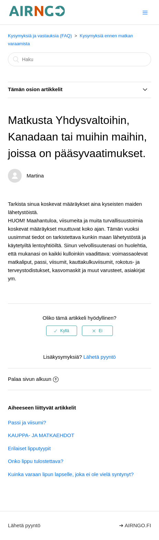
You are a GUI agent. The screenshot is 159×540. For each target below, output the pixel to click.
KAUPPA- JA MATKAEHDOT (41, 435)
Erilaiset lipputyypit (29, 448)
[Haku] (79, 59)
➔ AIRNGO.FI (135, 525)
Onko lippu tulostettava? (35, 461)
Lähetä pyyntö (99, 357)
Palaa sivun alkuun (33, 379)
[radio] (61, 331)
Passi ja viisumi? (27, 422)
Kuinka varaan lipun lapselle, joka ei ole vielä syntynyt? (71, 474)
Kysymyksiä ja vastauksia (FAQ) (40, 35)
